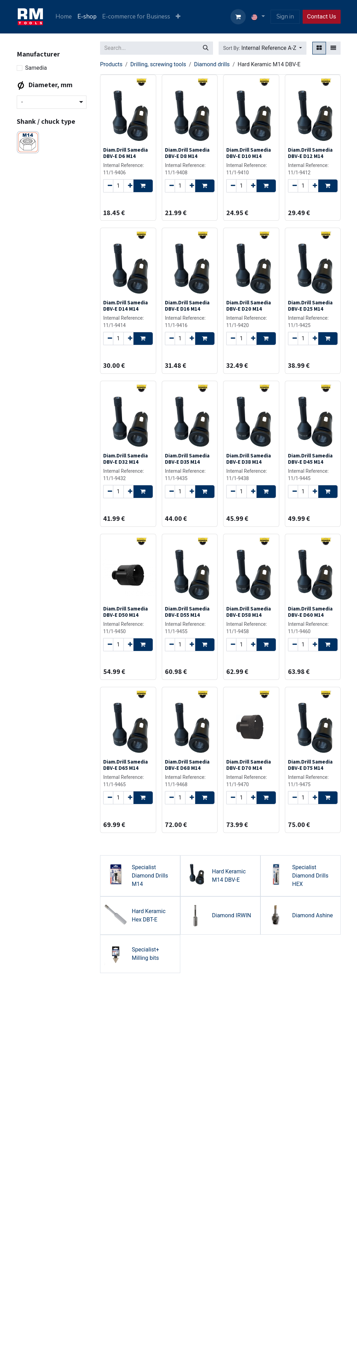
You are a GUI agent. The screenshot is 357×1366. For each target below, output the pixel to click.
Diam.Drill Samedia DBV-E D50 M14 (125, 611)
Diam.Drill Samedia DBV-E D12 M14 (310, 152)
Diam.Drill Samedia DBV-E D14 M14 (125, 305)
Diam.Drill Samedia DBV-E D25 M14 (310, 305)
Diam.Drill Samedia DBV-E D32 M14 (125, 458)
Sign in (285, 17)
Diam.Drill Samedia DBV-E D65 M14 (125, 764)
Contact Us (321, 16)
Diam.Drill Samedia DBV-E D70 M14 (248, 764)
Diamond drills (211, 64)
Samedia (36, 67)
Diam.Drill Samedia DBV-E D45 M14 (310, 458)
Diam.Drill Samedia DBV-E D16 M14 (187, 305)
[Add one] (128, 185)
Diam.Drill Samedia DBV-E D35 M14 (187, 458)
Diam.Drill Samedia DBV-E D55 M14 (187, 611)
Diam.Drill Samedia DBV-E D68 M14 (187, 764)
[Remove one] (108, 185)
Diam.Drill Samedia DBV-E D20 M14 (248, 305)
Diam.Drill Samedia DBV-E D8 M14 (187, 152)
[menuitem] (64, 16)
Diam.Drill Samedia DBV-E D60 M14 (310, 611)
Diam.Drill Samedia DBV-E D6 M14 (125, 152)
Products (111, 64)
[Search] (205, 48)
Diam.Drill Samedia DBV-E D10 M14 (248, 152)
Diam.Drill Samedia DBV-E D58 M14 (248, 611)
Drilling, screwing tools (158, 64)
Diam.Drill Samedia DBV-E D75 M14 (310, 764)
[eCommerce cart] (238, 16)
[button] (262, 48)
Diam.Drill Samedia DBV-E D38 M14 (248, 458)
